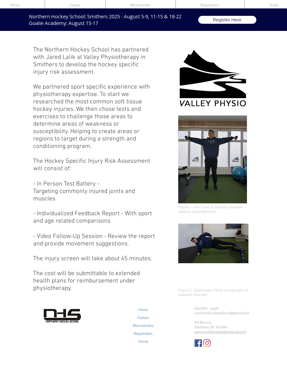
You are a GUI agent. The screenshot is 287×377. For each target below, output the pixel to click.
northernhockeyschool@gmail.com (222, 312)
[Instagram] (207, 343)
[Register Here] (227, 20)
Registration (143, 333)
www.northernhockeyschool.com (220, 331)
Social (143, 341)
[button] (75, 5)
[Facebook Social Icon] (198, 343)
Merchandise (143, 325)
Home (143, 309)
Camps (143, 317)
